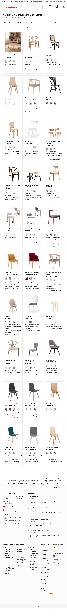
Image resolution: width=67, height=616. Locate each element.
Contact (43, 588)
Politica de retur (45, 558)
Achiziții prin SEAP (45, 569)
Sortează (7, 22)
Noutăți (32, 493)
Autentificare (44, 590)
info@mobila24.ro (9, 503)
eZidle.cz (57, 555)
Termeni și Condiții (29, 1)
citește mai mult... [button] (58, 487)
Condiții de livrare (57, 1)
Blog (65, 1)
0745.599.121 (9, 1)
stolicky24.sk (58, 556)
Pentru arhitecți (48, 1)
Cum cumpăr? (39, 1)
